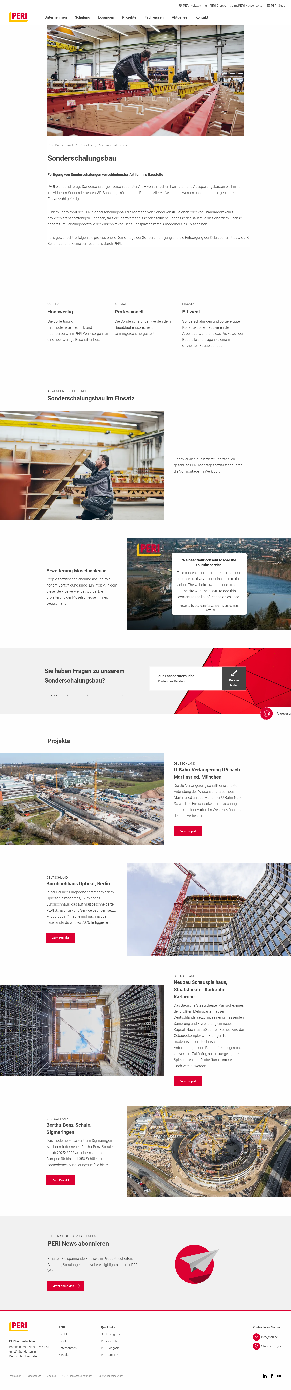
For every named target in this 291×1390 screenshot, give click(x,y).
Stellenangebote (111, 1334)
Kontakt (201, 17)
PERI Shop (109, 1355)
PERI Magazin (110, 1348)
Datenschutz (34, 1376)
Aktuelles (179, 17)
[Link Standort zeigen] (267, 1346)
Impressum (15, 1376)
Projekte (129, 17)
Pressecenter (110, 1341)
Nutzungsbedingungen (110, 1376)
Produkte (86, 145)
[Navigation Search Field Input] (260, 17)
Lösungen (106, 17)
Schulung (82, 17)
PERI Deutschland (60, 145)
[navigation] (198, 678)
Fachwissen (154, 17)
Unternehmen (55, 17)
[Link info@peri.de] (267, 1337)
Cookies (51, 1376)
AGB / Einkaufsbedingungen (77, 1376)
